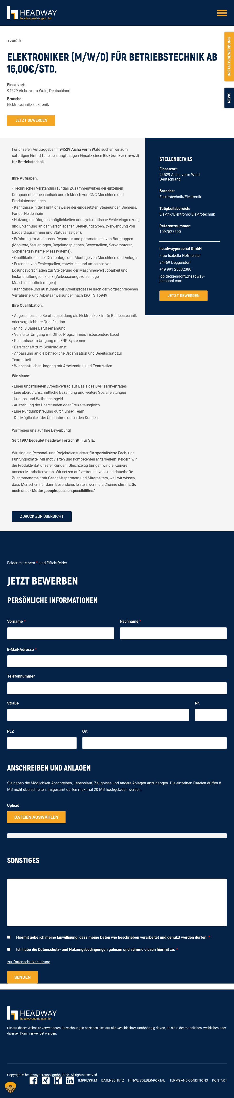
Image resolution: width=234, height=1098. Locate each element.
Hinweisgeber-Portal (146, 1080)
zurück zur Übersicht (42, 516)
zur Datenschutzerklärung (28, 962)
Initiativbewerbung (229, 56)
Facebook (33, 1080)
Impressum (87, 1080)
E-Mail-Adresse (21, 649)
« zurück (14, 40)
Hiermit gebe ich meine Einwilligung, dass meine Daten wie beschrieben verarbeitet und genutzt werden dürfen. (113, 937)
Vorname (16, 621)
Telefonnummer (21, 676)
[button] (10, 1087)
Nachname (130, 621)
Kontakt (219, 1080)
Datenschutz (112, 1080)
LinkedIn (70, 1080)
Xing (46, 1080)
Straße (13, 703)
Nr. (197, 703)
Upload (13, 805)
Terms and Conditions (188, 1080)
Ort (84, 731)
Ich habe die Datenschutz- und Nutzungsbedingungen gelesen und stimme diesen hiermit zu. (97, 949)
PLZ (10, 731)
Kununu (58, 1080)
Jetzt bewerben (31, 120)
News (229, 98)
